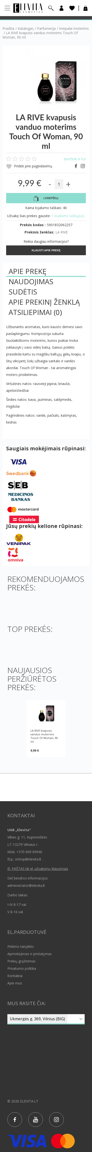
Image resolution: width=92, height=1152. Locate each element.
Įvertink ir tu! (75, 158)
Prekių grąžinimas (21, 961)
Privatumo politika (21, 968)
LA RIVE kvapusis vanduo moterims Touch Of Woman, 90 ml (44, 736)
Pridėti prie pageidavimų (29, 166)
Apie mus (14, 983)
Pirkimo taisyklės (20, 946)
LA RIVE (61, 232)
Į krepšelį (46, 198)
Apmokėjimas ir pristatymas (29, 953)
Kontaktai (15, 975)
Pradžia (8, 28)
